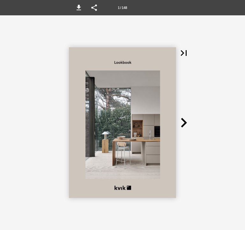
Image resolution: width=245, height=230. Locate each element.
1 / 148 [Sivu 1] (122, 8)
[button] (78, 7)
